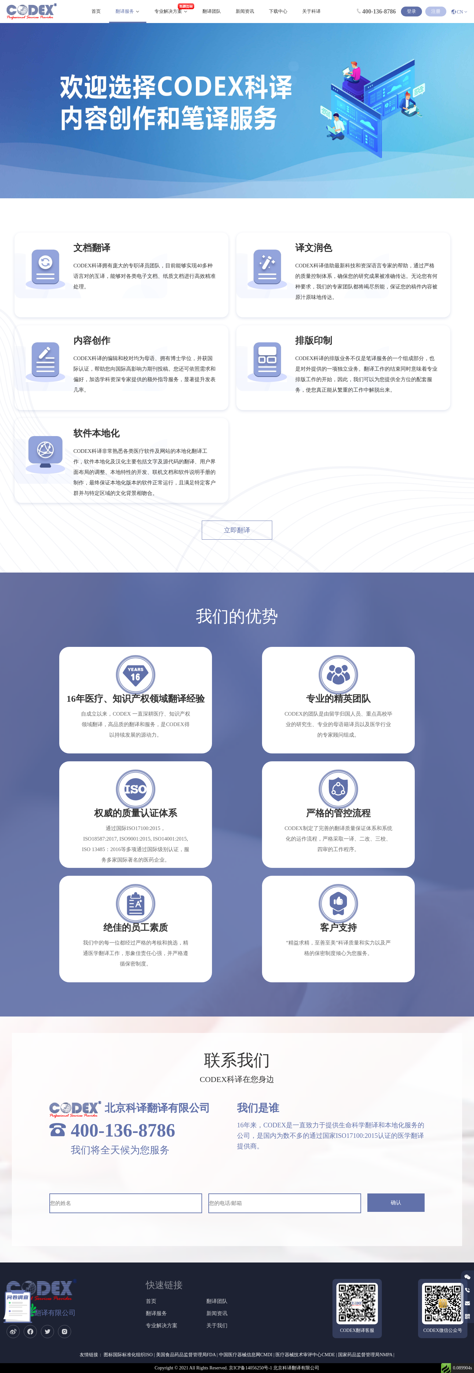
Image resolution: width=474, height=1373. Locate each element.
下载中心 (278, 11)
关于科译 (311, 11)
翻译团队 (211, 11)
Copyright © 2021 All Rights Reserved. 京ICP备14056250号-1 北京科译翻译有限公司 (237, 1367)
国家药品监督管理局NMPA (365, 1354)
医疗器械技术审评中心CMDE (305, 1354)
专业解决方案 (168, 11)
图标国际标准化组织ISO (128, 1354)
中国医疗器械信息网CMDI (246, 1354)
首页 (96, 11)
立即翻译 (237, 530)
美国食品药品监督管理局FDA (186, 1354)
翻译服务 (125, 11)
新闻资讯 (245, 11)
